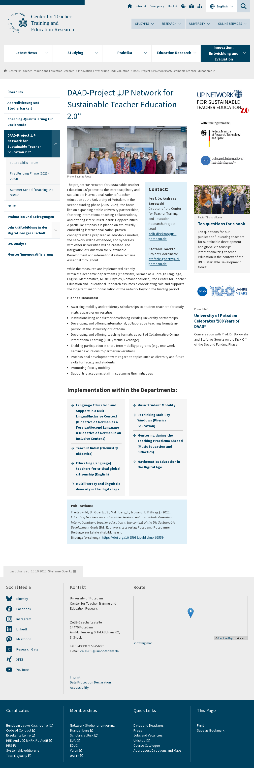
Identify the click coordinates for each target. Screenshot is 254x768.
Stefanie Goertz (60, 571)
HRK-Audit (13, 740)
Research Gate (27, 649)
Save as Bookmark (210, 730)
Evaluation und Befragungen (30, 216)
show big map (143, 643)
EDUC (11, 206)
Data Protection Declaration (90, 682)
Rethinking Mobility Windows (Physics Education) (153, 420)
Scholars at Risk (82, 735)
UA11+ (74, 755)
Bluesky (22, 598)
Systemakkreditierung (22, 750)
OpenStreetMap (225, 638)
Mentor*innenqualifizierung (30, 254)
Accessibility (79, 687)
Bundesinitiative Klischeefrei (27, 725)
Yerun (74, 750)
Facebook (23, 609)
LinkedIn (22, 629)
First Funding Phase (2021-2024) (29, 176)
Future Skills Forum (24, 162)
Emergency (157, 6)
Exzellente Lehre (18, 735)
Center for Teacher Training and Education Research (52, 23)
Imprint (75, 677)
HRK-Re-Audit (38, 740)
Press (137, 730)
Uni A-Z (172, 6)
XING (19, 659)
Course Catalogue (146, 745)
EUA (73, 740)
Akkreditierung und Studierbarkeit (23, 105)
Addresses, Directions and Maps (157, 750)
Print (200, 725)
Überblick (15, 92)
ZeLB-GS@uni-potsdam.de (99, 651)
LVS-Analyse (17, 243)
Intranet (141, 6)
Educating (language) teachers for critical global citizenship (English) (98, 468)
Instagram (23, 619)
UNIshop (139, 740)
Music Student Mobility (156, 405)
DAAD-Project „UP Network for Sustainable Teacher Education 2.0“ (174, 71)
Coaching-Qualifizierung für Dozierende (30, 122)
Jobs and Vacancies (148, 735)
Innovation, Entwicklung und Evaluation (103, 71)
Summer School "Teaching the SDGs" (32, 192)
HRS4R (11, 745)
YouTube (22, 669)
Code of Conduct (18, 730)
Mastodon (23, 639)
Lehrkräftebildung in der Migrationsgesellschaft (27, 230)
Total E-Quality (16, 755)
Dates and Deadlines (148, 725)
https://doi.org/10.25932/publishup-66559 (132, 537)
